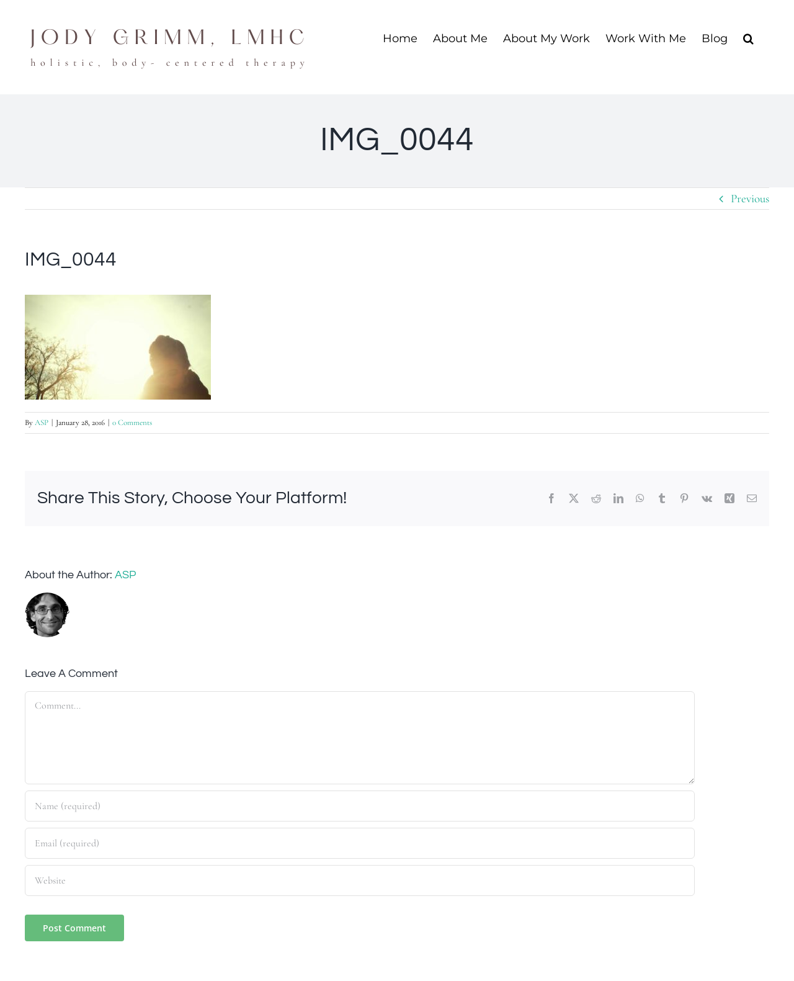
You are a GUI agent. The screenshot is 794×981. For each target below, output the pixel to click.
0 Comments (132, 423)
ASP (41, 423)
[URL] (360, 880)
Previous (750, 198)
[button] (748, 38)
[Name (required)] (360, 806)
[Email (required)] (360, 843)
